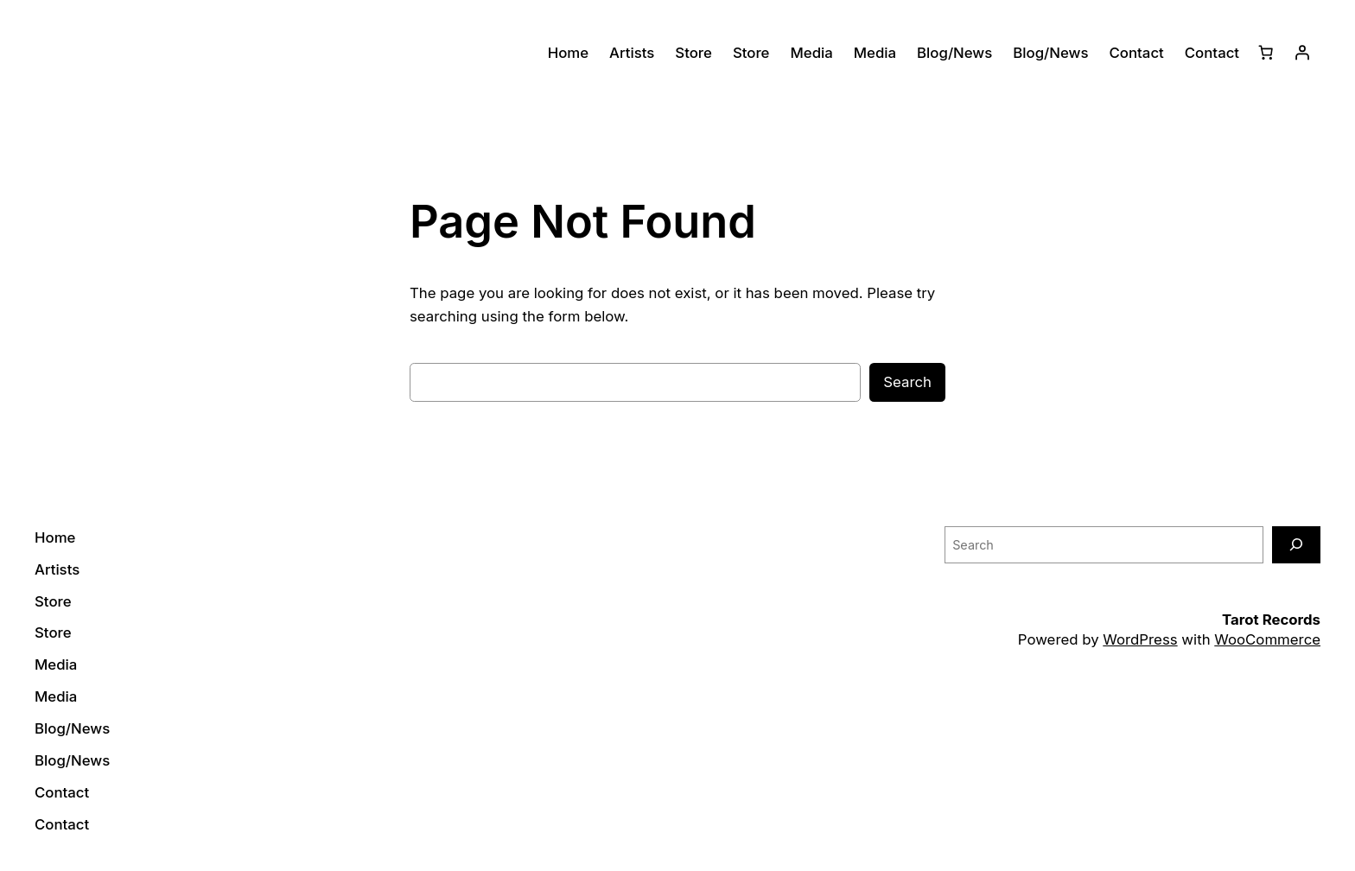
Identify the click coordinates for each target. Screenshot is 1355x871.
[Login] (1302, 53)
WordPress (1140, 639)
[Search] (1296, 544)
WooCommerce (1267, 639)
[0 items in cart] (1266, 53)
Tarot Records (1271, 619)
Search (907, 382)
